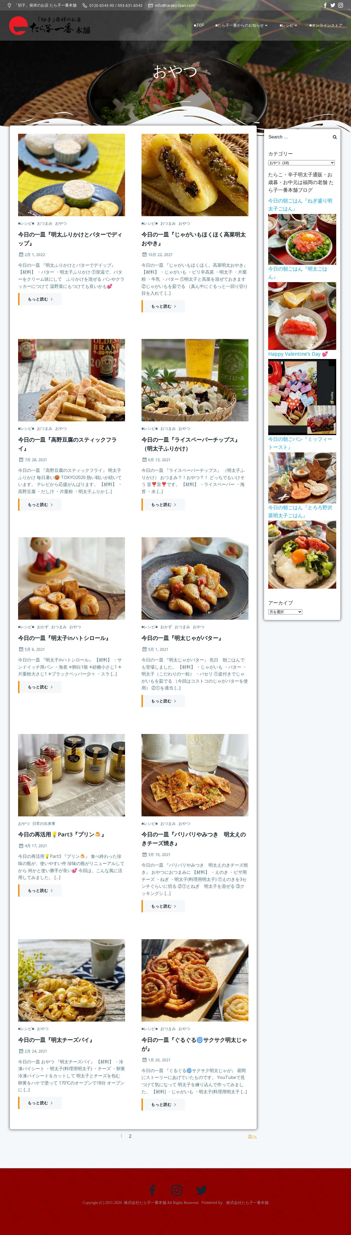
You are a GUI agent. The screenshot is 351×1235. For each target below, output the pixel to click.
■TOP (201, 25)
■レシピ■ (25, 226)
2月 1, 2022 (30, 258)
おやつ (60, 226)
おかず (41, 635)
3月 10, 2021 (156, 865)
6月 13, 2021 (156, 465)
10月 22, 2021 (157, 258)
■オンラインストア (328, 25)
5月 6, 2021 (30, 657)
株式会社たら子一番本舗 (145, 1221)
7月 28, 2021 (31, 465)
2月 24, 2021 (31, 1064)
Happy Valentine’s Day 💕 (296, 352)
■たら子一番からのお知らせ (244, 25)
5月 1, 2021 (154, 657)
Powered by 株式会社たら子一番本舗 (234, 1221)
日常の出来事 (42, 834)
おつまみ (43, 226)
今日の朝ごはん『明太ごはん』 (300, 271)
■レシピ (291, 25)
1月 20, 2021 (156, 1073)
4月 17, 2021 (31, 857)
